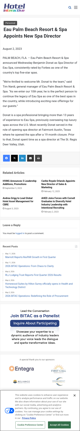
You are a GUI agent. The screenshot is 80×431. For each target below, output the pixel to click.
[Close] (74, 397)
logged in (19, 233)
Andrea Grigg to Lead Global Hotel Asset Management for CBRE (18, 201)
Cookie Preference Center (30, 426)
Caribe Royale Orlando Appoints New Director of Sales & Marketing (58, 184)
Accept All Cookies (59, 426)
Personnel (10, 23)
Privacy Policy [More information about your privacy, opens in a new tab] (29, 419)
